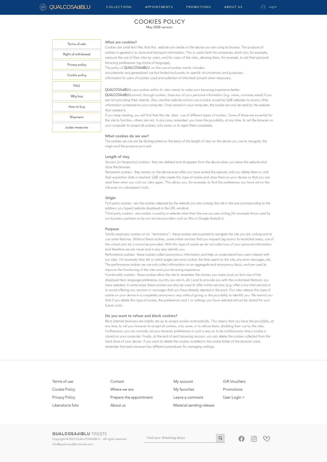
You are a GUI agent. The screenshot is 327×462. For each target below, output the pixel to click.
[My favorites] (193, 390)
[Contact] (131, 382)
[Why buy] (76, 96)
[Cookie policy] (76, 75)
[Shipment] (76, 117)
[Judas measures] (76, 127)
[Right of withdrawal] (76, 54)
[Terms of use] (77, 382)
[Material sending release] (193, 406)
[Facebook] (241, 439)
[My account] (193, 382)
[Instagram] (254, 439)
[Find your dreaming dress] (176, 438)
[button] (123, 7)
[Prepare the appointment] (132, 398)
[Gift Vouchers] (243, 382)
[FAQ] (76, 85)
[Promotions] (243, 390)
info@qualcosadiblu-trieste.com (72, 444)
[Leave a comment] (193, 398)
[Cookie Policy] (72, 390)
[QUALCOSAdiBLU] (71, 7)
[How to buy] (76, 106)
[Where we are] (131, 390)
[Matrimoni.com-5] (266, 439)
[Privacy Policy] (73, 398)
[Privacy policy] (76, 64)
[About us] (131, 406)
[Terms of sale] (76, 44)
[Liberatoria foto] (72, 406)
